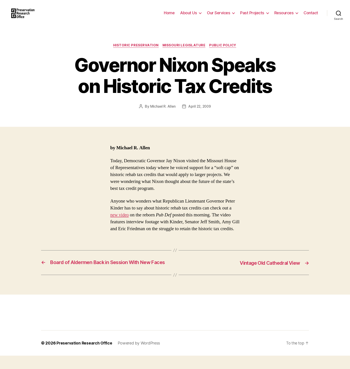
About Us (188, 16)
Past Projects (252, 16)
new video (120, 222)
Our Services (218, 16)
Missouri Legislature (184, 52)
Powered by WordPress (140, 356)
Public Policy (224, 52)
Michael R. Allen (162, 113)
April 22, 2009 (200, 113)
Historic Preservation (135, 52)
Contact (311, 16)
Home (169, 16)
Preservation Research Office (84, 356)
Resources (284, 16)
